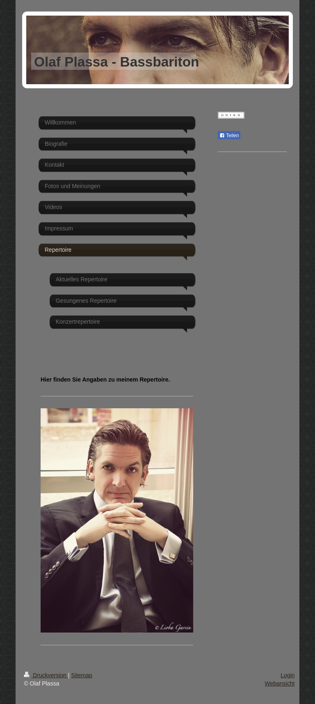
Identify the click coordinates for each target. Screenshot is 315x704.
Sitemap (81, 675)
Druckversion (46, 675)
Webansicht (279, 683)
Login (287, 675)
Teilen (229, 135)
